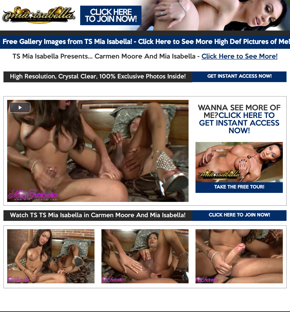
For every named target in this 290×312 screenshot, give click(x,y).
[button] (19, 107)
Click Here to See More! (239, 57)
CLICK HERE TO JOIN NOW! (239, 215)
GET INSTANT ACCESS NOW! (239, 76)
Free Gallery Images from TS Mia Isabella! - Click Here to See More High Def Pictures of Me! (146, 42)
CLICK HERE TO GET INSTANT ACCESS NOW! (239, 123)
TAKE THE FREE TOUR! (239, 187)
